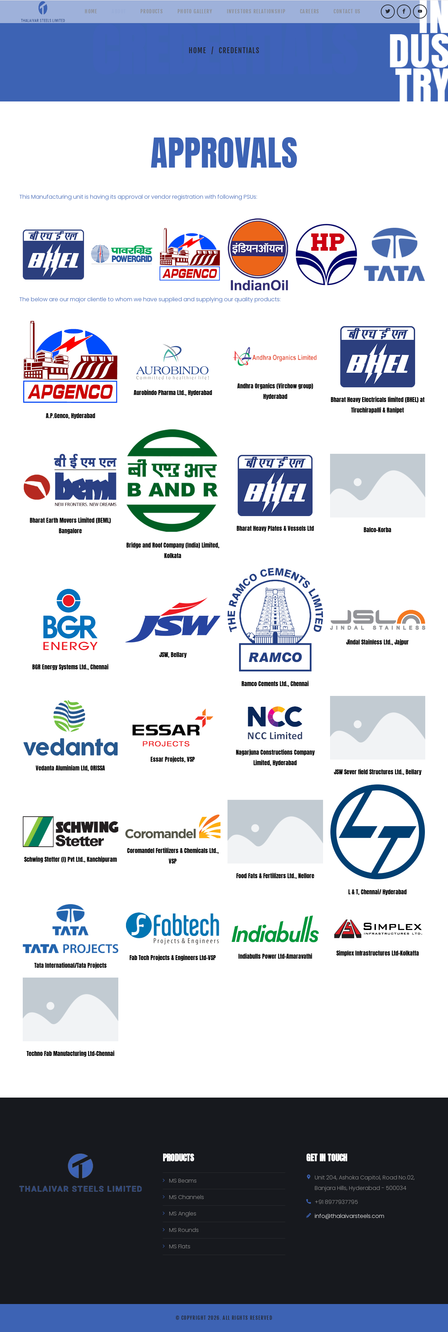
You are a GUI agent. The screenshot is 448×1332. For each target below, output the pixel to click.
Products (148, 14)
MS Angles (182, 1214)
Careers (316, 14)
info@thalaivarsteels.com (349, 1216)
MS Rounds (184, 1230)
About (112, 14)
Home (81, 14)
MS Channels (186, 1197)
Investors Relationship (259, 14)
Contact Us (357, 14)
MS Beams (183, 1181)
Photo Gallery (194, 14)
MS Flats (179, 1246)
